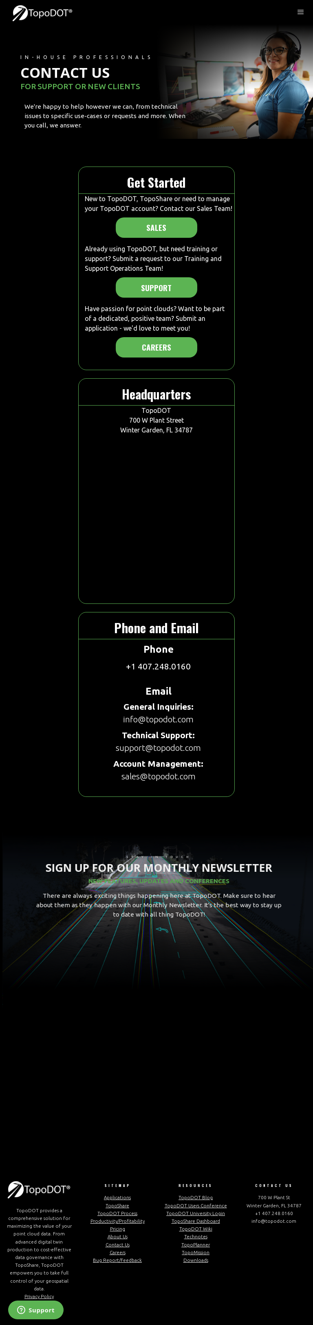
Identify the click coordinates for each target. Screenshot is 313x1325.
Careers (156, 347)
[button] (301, 12)
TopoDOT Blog (196, 1197)
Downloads (195, 1260)
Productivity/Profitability (117, 1221)
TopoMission (195, 1252)
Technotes (195, 1236)
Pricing (117, 1228)
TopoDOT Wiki (195, 1228)
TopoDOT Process (117, 1213)
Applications (117, 1197)
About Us (118, 1236)
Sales (156, 227)
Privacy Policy (39, 1296)
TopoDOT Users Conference (196, 1205)
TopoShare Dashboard (196, 1221)
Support (156, 288)
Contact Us (118, 1244)
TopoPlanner (195, 1244)
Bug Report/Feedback (117, 1260)
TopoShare (117, 1205)
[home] (43, 12)
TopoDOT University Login (195, 1213)
